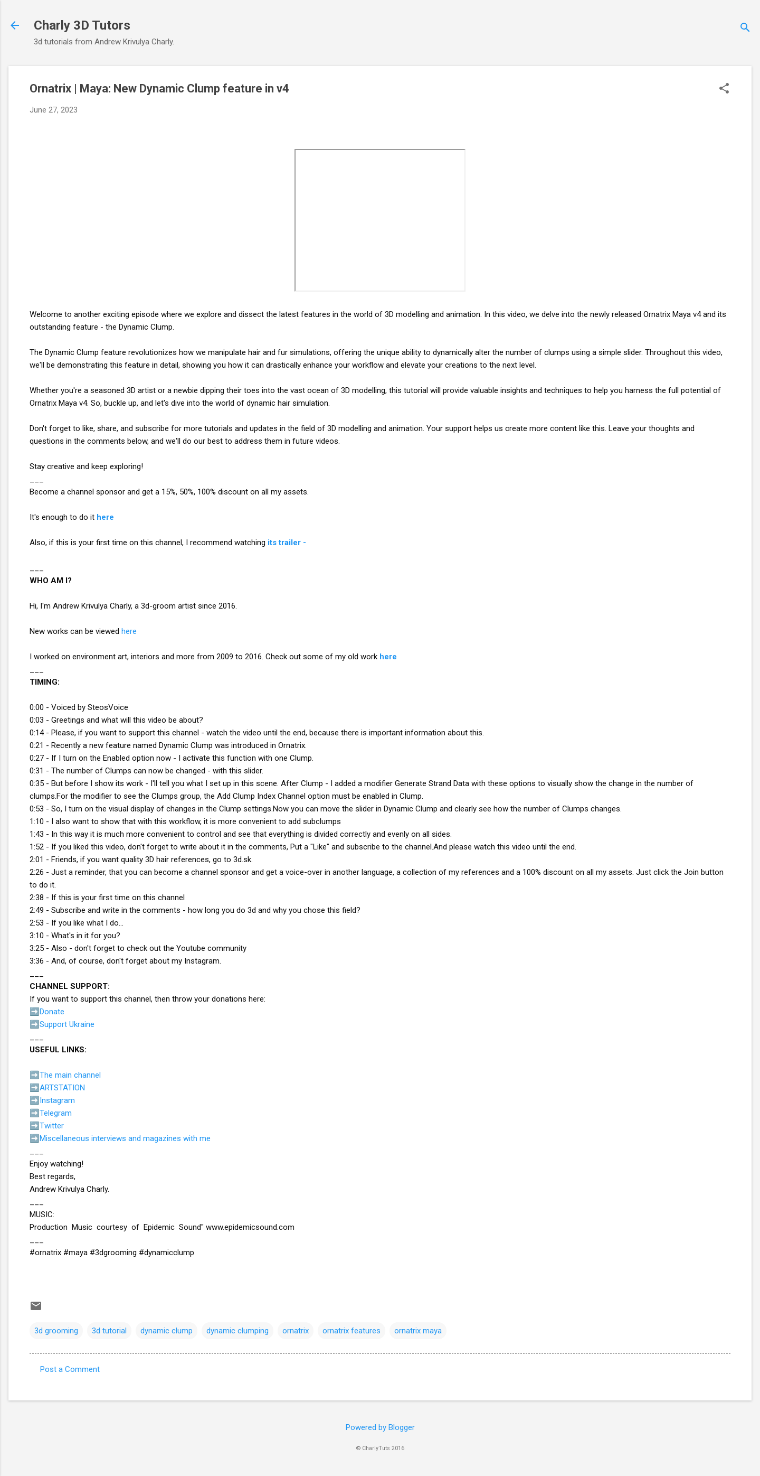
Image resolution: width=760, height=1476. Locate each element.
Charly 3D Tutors (82, 25)
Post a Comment (70, 1369)
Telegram (56, 1113)
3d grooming (56, 1330)
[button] (724, 89)
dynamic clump (166, 1330)
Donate (52, 1011)
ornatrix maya (418, 1330)
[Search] (745, 29)
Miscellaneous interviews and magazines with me (125, 1138)
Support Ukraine (67, 1024)
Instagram (57, 1100)
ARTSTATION (62, 1087)
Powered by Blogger (380, 1427)
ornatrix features (351, 1330)
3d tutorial (109, 1330)
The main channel (70, 1075)
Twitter (52, 1126)
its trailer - (286, 542)
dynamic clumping (237, 1330)
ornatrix (295, 1330)
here (105, 517)
